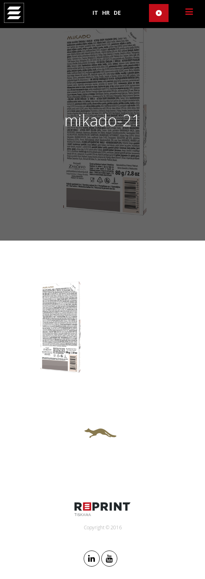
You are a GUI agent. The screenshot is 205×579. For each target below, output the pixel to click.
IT (95, 12)
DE (117, 12)
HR (106, 12)
